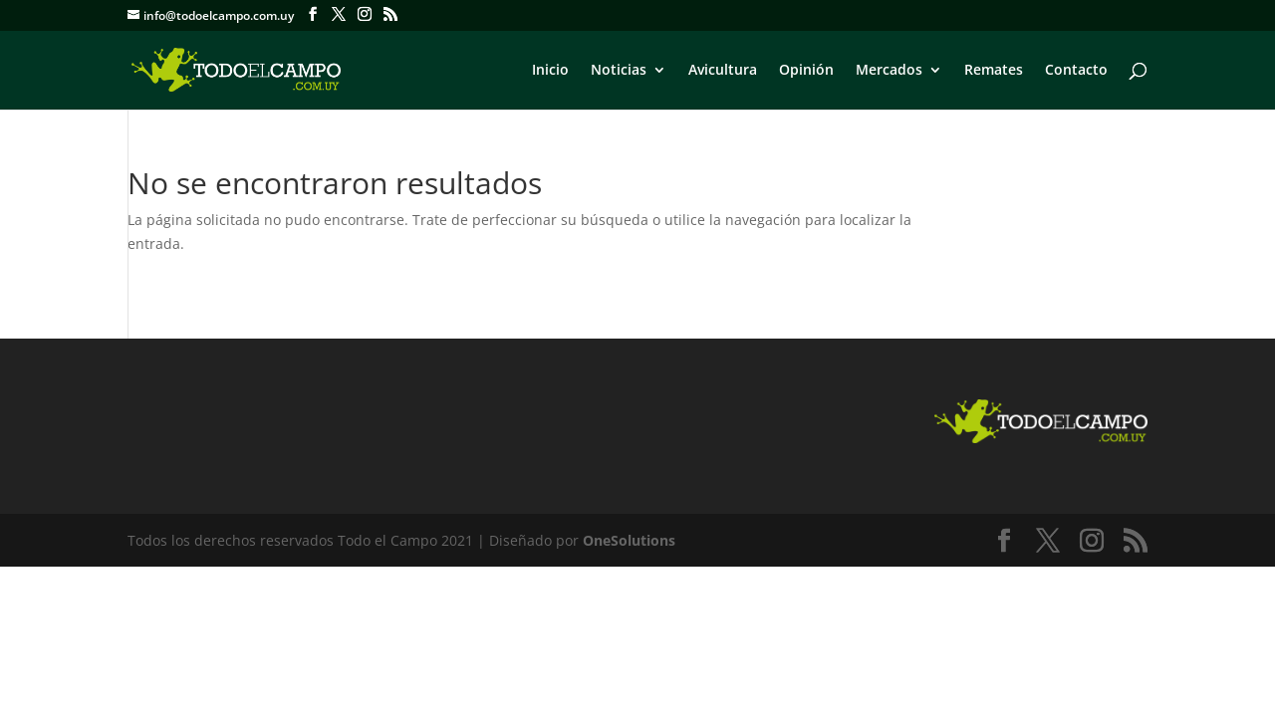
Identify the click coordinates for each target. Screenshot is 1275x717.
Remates (993, 71)
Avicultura (722, 71)
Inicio (550, 71)
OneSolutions (629, 540)
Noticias (618, 71)
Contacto (1076, 71)
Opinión (806, 71)
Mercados (889, 71)
